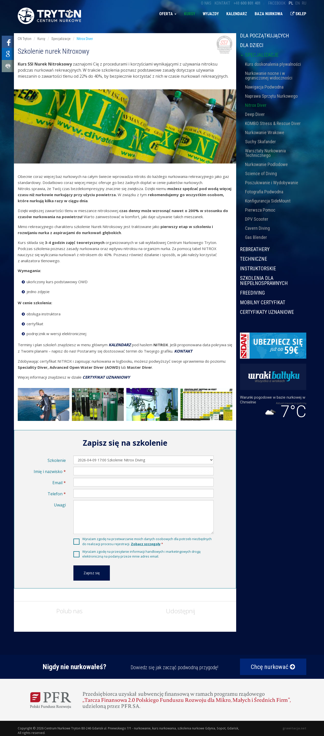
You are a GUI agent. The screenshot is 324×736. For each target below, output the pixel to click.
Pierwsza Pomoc (260, 210)
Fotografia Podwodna (264, 191)
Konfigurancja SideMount (268, 200)
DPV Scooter (256, 219)
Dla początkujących (264, 36)
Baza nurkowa (269, 13)
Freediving (252, 293)
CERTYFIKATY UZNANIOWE (267, 312)
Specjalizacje (259, 55)
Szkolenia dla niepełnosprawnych (264, 280)
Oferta (167, 13)
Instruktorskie (258, 268)
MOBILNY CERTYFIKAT (262, 302)
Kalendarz (236, 13)
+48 (247, 3)
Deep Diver (255, 114)
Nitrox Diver (256, 105)
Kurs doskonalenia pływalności (273, 64)
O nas (206, 3)
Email (57, 482)
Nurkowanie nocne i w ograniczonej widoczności (268, 75)
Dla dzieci (251, 45)
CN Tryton (24, 39)
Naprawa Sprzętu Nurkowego (271, 96)
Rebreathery (255, 249)
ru (304, 3)
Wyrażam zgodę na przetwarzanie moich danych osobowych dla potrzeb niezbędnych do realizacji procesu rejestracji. (147, 541)
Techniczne (253, 259)
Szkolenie (57, 460)
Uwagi (60, 505)
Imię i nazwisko (48, 471)
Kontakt (222, 3)
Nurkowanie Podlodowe (266, 164)
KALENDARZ (120, 344)
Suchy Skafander (260, 141)
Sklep (298, 13)
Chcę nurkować (273, 666)
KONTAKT (183, 351)
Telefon (55, 494)
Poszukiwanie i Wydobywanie (271, 182)
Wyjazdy (211, 13)
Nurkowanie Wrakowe (264, 132)
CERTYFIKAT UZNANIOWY (106, 377)
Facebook (277, 3)
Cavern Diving (257, 228)
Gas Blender (256, 237)
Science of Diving (261, 173)
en (297, 3)
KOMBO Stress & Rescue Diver (273, 123)
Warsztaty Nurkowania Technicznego (265, 153)
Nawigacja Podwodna (264, 87)
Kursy (189, 13)
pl (291, 3)
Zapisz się (92, 572)
